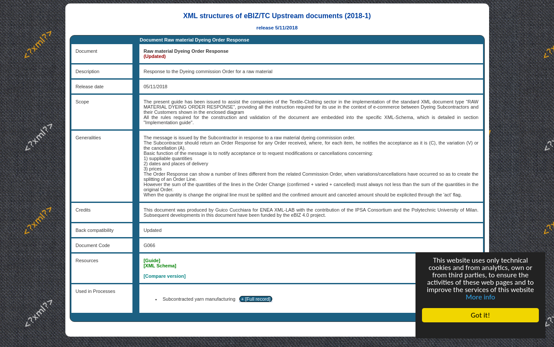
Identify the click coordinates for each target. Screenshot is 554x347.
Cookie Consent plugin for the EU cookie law (480, 330)
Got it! (480, 315)
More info (480, 297)
